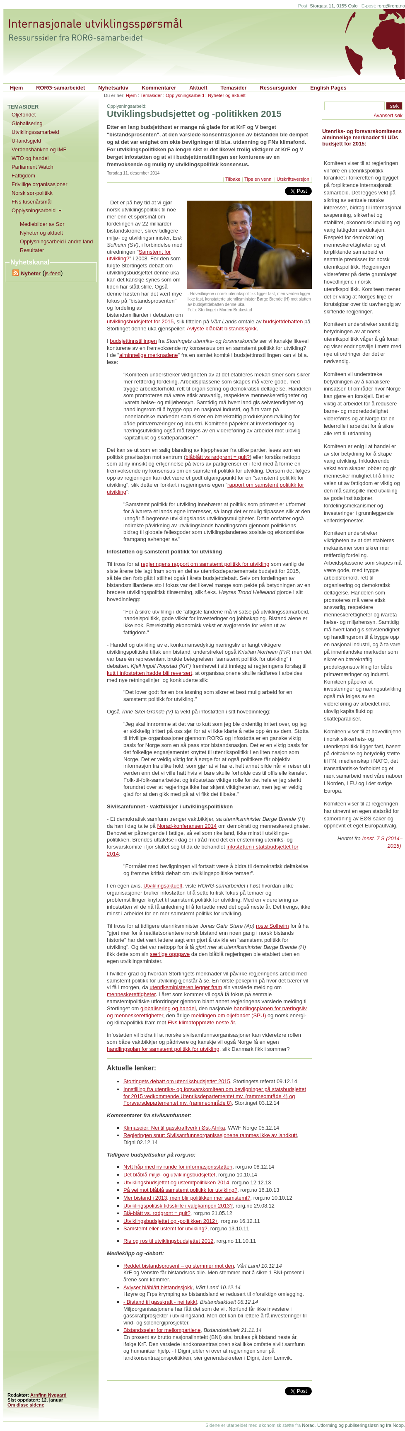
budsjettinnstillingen (133, 341)
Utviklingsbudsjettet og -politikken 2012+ (170, 1221)
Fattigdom (23, 175)
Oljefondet (24, 115)
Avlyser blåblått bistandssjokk (158, 1287)
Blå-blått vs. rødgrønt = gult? (156, 1213)
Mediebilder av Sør (42, 224)
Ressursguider (278, 88)
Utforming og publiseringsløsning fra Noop (360, 1425)
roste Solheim (272, 926)
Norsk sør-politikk (32, 193)
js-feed (52, 273)
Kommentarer (159, 88)
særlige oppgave (170, 954)
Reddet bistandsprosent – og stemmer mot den (178, 1266)
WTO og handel (30, 158)
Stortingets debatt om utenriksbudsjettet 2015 (176, 1081)
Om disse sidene (25, 1404)
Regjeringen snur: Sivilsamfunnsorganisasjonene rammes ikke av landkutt (210, 1135)
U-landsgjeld (26, 141)
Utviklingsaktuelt (162, 886)
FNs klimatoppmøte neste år (201, 1022)
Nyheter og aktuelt (227, 95)
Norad (308, 1425)
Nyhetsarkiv (113, 88)
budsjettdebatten (283, 321)
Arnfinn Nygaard (48, 1394)
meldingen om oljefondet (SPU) (228, 1015)
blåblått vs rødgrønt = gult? (218, 457)
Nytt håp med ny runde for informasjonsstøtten (177, 1167)
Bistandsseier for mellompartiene (161, 1330)
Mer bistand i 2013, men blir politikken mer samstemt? (187, 1198)
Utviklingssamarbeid (35, 132)
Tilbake (233, 179)
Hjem (16, 88)
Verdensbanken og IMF (39, 149)
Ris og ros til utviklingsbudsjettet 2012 (168, 1241)
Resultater (32, 250)
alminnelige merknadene (148, 355)
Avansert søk (388, 116)
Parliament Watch (32, 167)
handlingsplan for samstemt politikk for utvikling (163, 1049)
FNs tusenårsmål (32, 202)
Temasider (234, 88)
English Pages (328, 88)
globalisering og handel (168, 1008)
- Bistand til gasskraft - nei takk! (160, 1302)
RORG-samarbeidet (60, 88)
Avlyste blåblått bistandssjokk (222, 328)
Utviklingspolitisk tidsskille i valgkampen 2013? (178, 1206)
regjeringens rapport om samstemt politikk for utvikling (205, 564)
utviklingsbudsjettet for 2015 (140, 321)
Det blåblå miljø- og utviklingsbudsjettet (169, 1174)
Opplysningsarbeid (185, 95)
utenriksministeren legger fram (185, 987)
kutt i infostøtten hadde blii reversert (149, 673)
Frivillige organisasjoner (39, 184)
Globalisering (27, 123)
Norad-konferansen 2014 (187, 826)
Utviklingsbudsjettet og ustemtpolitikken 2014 (176, 1182)
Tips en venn (258, 179)
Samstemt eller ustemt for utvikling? (165, 1228)
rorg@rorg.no (391, 5)
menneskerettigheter (131, 994)
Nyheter (31, 273)
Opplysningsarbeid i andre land (56, 241)
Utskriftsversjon (293, 179)
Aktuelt (198, 88)
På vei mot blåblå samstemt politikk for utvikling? (180, 1190)
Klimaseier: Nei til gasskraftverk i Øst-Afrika (174, 1128)
